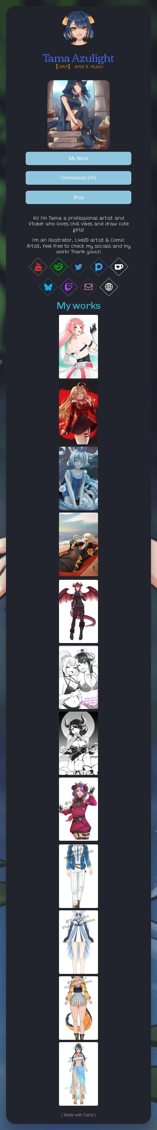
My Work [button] (78, 158)
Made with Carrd (78, 1115)
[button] (38, 267)
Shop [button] (78, 198)
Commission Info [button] (78, 178)
